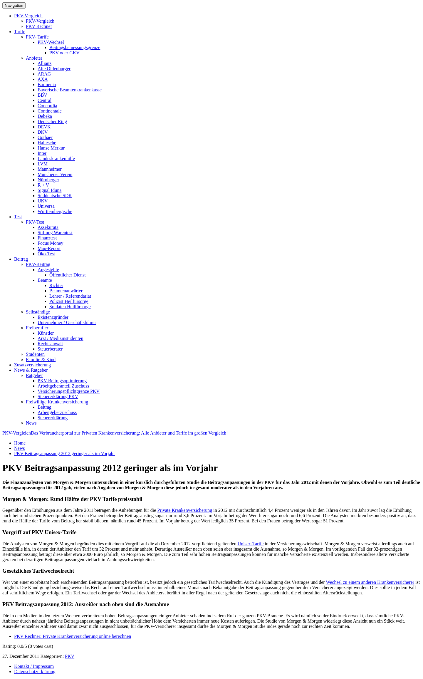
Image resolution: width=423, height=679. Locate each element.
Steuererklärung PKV (58, 396)
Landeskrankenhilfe (56, 158)
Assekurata (48, 227)
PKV (69, 656)
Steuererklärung (53, 417)
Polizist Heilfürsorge (68, 301)
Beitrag (21, 258)
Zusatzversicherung (32, 364)
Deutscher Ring (52, 121)
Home (20, 442)
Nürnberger (48, 179)
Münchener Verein (55, 174)
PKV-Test (35, 221)
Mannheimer (50, 169)
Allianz (44, 63)
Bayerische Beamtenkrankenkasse (70, 89)
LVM (43, 163)
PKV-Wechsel (51, 42)
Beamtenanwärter (66, 290)
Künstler (46, 333)
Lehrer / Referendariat (70, 296)
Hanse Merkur (51, 147)
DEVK (44, 126)
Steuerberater (50, 348)
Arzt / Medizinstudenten (60, 338)
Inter (42, 153)
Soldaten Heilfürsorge (70, 306)
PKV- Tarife (37, 36)
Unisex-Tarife (251, 543)
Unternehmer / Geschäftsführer (67, 322)
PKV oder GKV (64, 52)
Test (18, 216)
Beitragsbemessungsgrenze (74, 47)
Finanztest (47, 237)
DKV (43, 132)
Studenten (35, 354)
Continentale (50, 110)
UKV (43, 200)
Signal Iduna (49, 190)
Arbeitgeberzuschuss (57, 412)
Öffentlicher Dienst (67, 274)
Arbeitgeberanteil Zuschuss (63, 385)
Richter (56, 285)
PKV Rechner (39, 26)
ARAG (44, 73)
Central (44, 100)
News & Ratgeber (31, 370)
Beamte (45, 280)
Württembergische (55, 211)
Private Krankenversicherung (184, 510)
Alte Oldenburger (54, 68)
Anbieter (34, 58)
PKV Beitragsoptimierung (62, 380)
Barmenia (47, 84)
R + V (43, 184)
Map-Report (49, 248)
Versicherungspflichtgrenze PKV (69, 391)
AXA (43, 79)
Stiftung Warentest (55, 232)
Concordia (47, 105)
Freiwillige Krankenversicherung (57, 401)
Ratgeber (34, 375)
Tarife (19, 31)
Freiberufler (37, 327)
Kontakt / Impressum (34, 666)
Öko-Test (46, 253)
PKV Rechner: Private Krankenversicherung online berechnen (72, 636)
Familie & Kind (41, 359)
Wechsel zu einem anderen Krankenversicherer (370, 582)
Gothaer (45, 137)
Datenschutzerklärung (34, 671)
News (31, 422)
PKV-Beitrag (38, 264)
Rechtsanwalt (50, 343)
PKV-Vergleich (28, 15)
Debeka (45, 116)
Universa (46, 206)
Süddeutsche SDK (55, 195)
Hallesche (47, 142)
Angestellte (48, 269)
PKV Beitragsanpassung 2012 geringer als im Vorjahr (64, 453)
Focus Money (50, 243)
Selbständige (38, 311)
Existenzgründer (53, 317)
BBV (42, 95)
